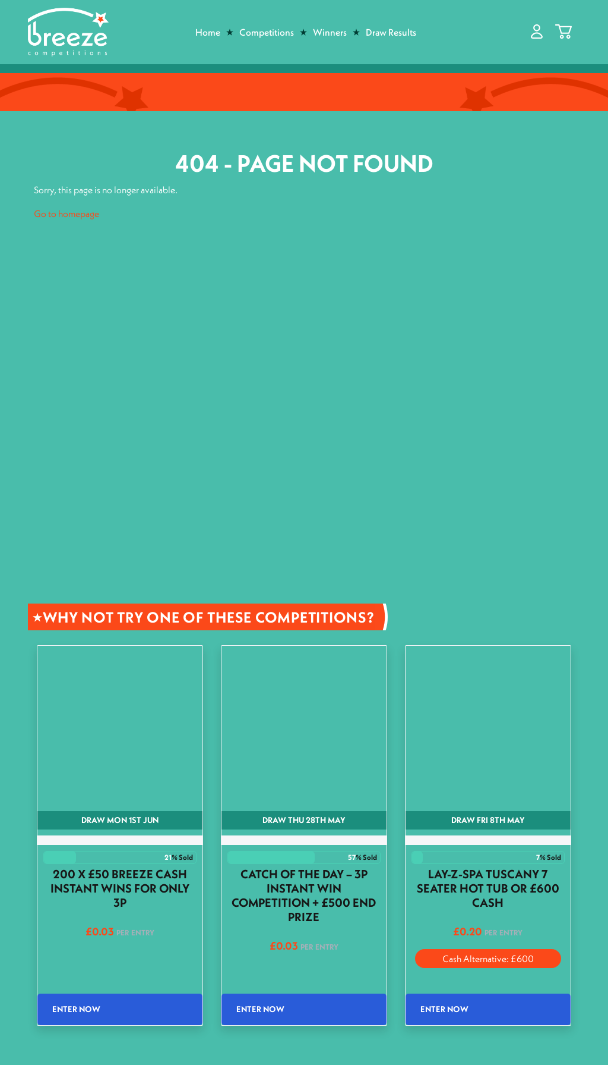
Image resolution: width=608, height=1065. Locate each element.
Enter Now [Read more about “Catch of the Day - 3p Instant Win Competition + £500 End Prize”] (260, 1009)
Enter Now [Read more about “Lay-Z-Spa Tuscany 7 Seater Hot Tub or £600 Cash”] (444, 1009)
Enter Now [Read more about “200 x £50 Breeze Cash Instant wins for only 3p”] (76, 1009)
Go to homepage (66, 213)
